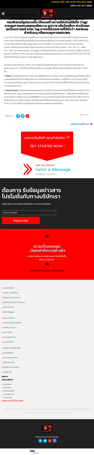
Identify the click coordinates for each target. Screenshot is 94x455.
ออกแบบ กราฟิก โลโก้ (11, 347)
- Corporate (7, 397)
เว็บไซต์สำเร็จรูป (63, 409)
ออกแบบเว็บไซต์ (50, 409)
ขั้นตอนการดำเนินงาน (11, 297)
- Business (6, 387)
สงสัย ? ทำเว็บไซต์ (10, 292)
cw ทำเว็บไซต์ (8, 341)
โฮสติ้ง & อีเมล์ (8, 327)
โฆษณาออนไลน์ (58, 412)
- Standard (6, 384)
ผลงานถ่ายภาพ (9, 337)
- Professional (8, 390)
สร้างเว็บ (39, 409)
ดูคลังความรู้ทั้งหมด (80, 124)
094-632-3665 (84, 2)
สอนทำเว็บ (7, 371)
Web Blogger (8, 311)
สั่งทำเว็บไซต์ (8, 307)
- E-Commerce (8, 394)
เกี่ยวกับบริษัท (8, 362)
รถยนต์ (68, 412)
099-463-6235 (68, 2)
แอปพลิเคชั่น (8, 352)
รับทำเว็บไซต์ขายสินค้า (12, 322)
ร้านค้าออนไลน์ (32, 412)
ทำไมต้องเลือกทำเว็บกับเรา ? (14, 302)
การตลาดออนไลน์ (9, 357)
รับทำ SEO (7, 332)
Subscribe (20, 220)
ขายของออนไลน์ (45, 412)
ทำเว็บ (33, 409)
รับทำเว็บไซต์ (8, 287)
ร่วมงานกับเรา (7, 379)
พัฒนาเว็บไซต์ (8, 317)
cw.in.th (27, 409)
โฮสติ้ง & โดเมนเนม (10, 367)
